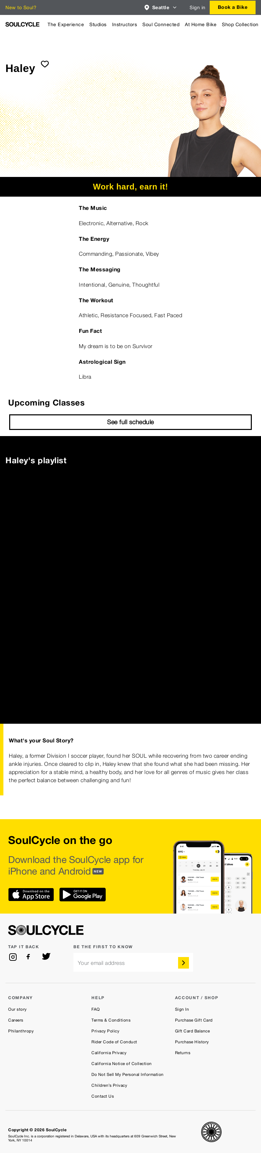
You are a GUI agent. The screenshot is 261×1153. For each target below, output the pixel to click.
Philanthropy (21, 1031)
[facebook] (30, 957)
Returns (183, 1052)
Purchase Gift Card (194, 1020)
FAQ (95, 1009)
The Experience (66, 24)
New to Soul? (20, 7)
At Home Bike (200, 24)
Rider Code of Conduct (114, 1042)
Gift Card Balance (192, 1031)
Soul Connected (160, 24)
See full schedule (130, 422)
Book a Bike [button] (233, 7)
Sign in (198, 7)
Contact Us (102, 1096)
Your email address (101, 963)
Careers (15, 1020)
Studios (98, 24)
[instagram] (13, 957)
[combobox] (160, 7)
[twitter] (46, 957)
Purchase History (192, 1042)
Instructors (124, 24)
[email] (133, 962)
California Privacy (108, 1052)
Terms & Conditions (110, 1020)
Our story (17, 1009)
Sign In (182, 1009)
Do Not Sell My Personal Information (127, 1074)
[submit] (44, 63)
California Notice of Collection (121, 1063)
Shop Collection (240, 24)
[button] (160, 7)
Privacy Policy (105, 1031)
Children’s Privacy (109, 1085)
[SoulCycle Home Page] (22, 24)
